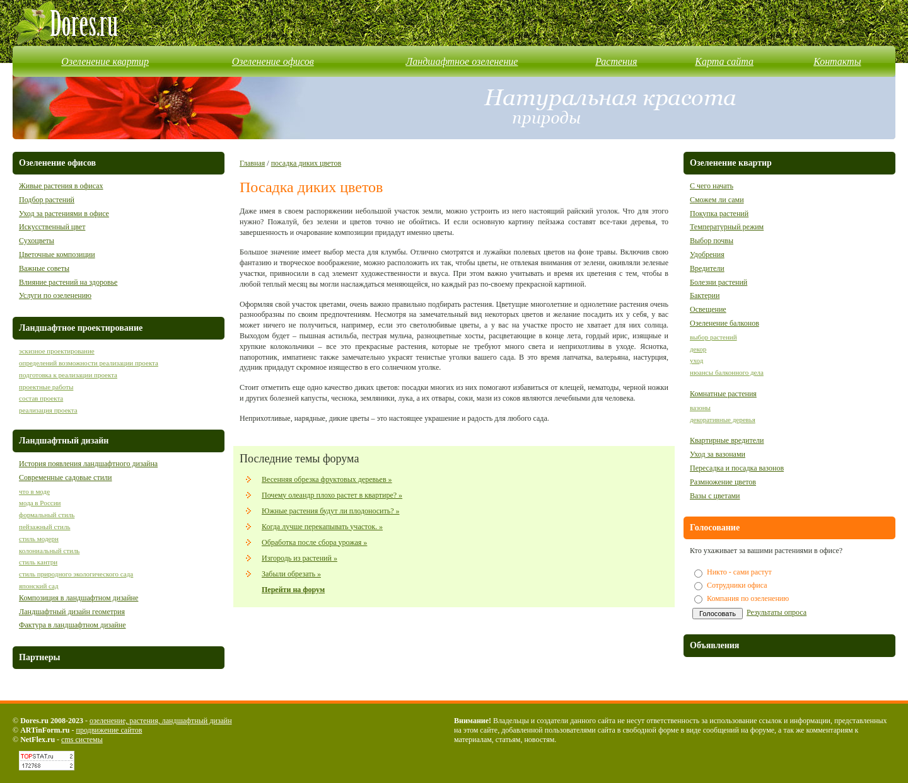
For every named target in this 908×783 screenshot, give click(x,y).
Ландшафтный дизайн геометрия (72, 611)
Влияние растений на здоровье (68, 282)
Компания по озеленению (748, 598)
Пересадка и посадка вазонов (737, 468)
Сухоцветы (36, 240)
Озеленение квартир (105, 61)
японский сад (39, 586)
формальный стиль (46, 514)
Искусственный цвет (52, 226)
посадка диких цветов (306, 163)
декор (698, 349)
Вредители (707, 268)
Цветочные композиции (57, 254)
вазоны (700, 407)
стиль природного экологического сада (76, 574)
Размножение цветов (723, 481)
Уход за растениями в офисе (64, 213)
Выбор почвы (711, 240)
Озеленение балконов (724, 323)
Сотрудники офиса (737, 585)
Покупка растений (719, 213)
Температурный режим (727, 226)
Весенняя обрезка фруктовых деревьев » (327, 479)
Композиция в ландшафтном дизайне (78, 597)
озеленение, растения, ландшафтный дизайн (161, 720)
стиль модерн (39, 538)
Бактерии (704, 295)
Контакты (837, 61)
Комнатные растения (723, 393)
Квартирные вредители (727, 440)
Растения (616, 61)
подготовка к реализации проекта (68, 375)
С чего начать (711, 185)
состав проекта (41, 398)
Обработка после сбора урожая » (314, 542)
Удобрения (707, 254)
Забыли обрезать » (291, 573)
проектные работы (46, 387)
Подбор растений (46, 199)
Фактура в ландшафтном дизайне (72, 624)
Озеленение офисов (273, 61)
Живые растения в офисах (61, 185)
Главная (252, 163)
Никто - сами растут (739, 572)
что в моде (34, 491)
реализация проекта (48, 410)
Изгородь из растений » (299, 558)
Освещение (708, 309)
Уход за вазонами (717, 454)
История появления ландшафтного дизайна (88, 463)
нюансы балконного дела (727, 372)
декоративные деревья (722, 419)
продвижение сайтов (109, 730)
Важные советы (44, 268)
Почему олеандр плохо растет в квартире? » (332, 495)
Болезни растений (718, 282)
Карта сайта (724, 61)
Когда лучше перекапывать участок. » (322, 526)
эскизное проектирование (57, 351)
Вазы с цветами (715, 495)
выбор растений (713, 337)
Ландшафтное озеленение (461, 61)
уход (696, 360)
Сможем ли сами (717, 199)
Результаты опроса (776, 612)
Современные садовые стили (65, 477)
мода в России (40, 502)
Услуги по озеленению (55, 295)
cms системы (82, 739)
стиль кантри (38, 562)
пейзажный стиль (44, 526)
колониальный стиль (49, 550)
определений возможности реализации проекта (88, 363)
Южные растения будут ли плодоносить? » (331, 510)
